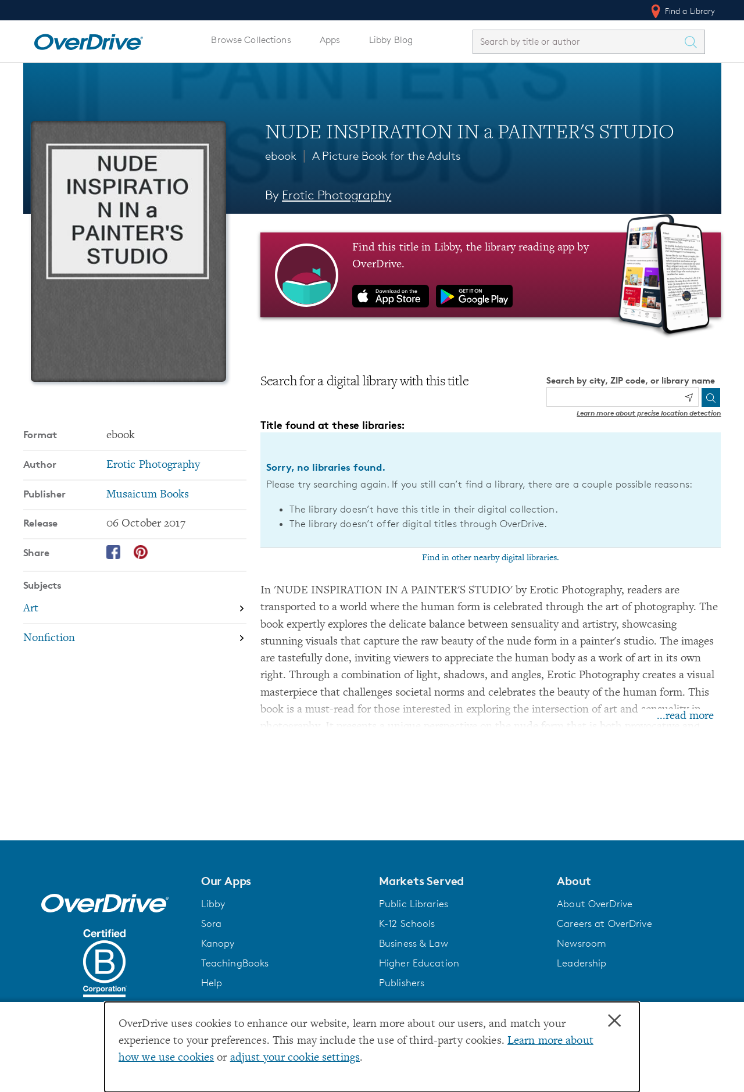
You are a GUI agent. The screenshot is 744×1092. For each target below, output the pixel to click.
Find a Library (682, 11)
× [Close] (614, 1021)
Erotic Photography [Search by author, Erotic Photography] (336, 195)
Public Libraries (413, 904)
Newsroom (581, 943)
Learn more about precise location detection (649, 413)
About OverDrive (594, 904)
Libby (213, 904)
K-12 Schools (407, 923)
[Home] (88, 39)
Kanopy (218, 943)
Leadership (581, 963)
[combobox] (578, 41)
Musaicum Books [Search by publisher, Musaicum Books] (147, 494)
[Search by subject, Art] (134, 609)
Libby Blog (391, 39)
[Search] (711, 397)
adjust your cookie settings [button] (295, 1058)
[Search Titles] (694, 41)
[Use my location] (688, 397)
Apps (330, 39)
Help (212, 983)
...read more (685, 716)
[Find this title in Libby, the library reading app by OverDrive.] (490, 274)
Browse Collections (251, 39)
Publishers (401, 983)
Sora (211, 923)
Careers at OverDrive (604, 923)
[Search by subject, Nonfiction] (134, 638)
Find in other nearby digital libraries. (490, 558)
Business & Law (413, 943)
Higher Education (419, 963)
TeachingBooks (235, 963)
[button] (283, 881)
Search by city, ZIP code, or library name (630, 380)
